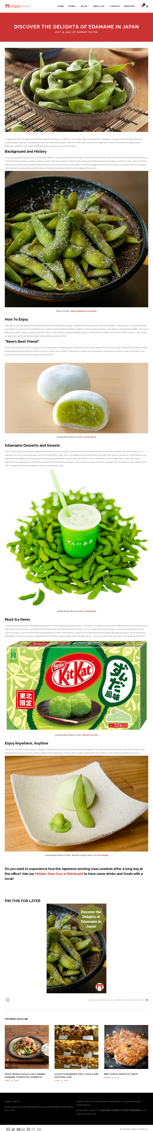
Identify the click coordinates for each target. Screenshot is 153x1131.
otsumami (141, 999)
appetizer (93, 999)
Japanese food (120, 999)
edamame (101, 999)
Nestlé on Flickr (90, 734)
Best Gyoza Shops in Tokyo (121, 1073)
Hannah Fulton (87, 31)
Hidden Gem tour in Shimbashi (59, 873)
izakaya (109, 999)
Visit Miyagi (102, 854)
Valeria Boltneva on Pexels (83, 310)
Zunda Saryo (90, 436)
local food (131, 999)
